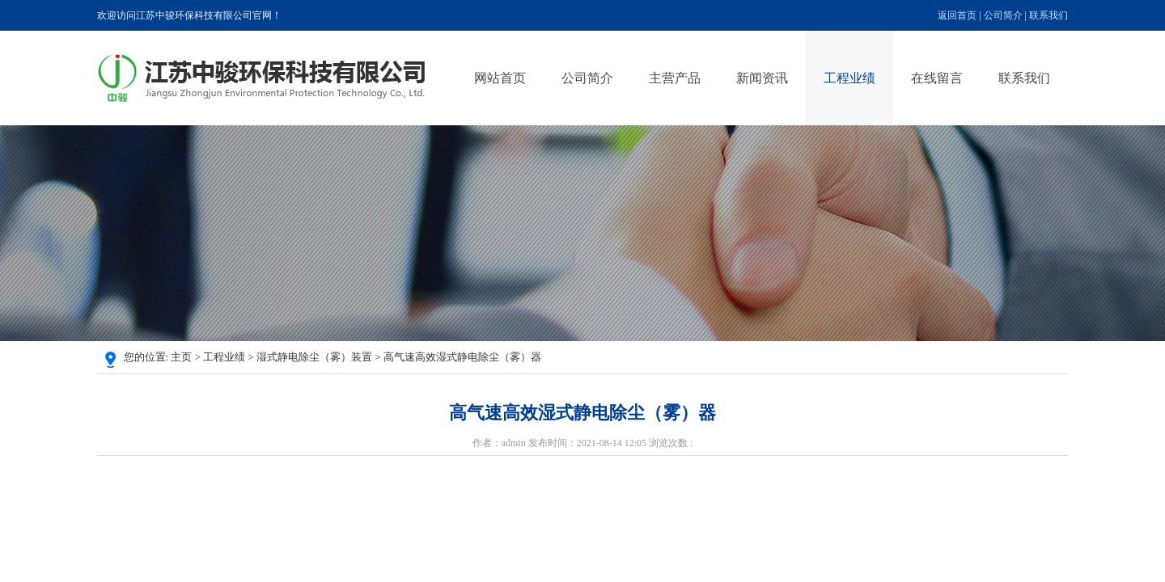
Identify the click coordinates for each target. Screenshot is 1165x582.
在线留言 (937, 78)
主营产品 (675, 78)
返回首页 (957, 15)
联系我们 (1048, 15)
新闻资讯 (762, 78)
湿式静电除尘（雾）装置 (314, 357)
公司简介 (1003, 15)
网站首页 (500, 78)
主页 (181, 357)
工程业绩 (849, 78)
